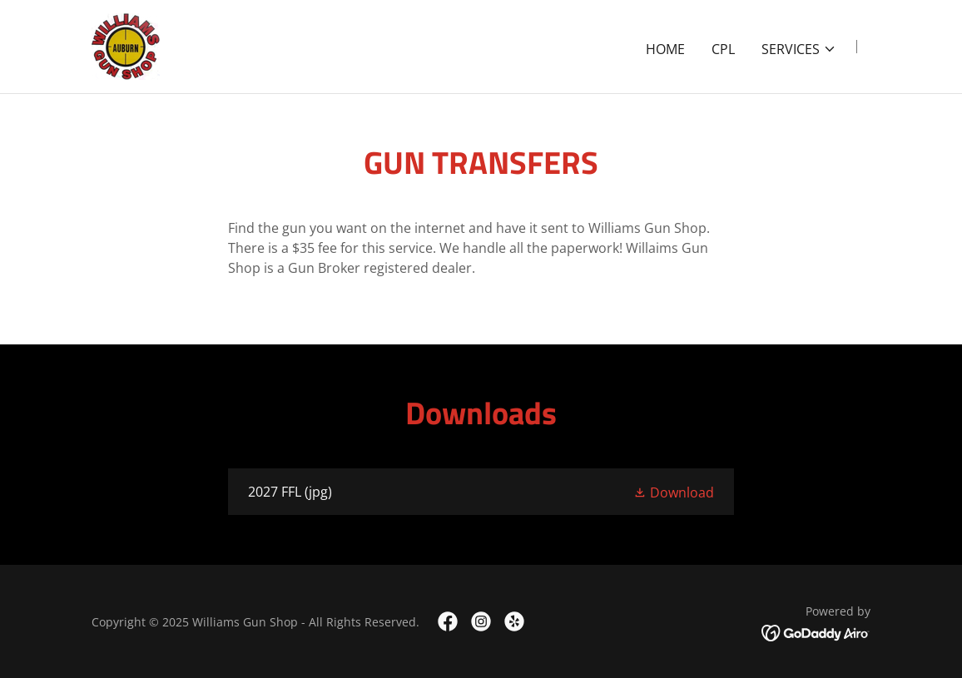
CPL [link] (723, 49)
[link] (126, 45)
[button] (798, 49)
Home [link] (665, 49)
